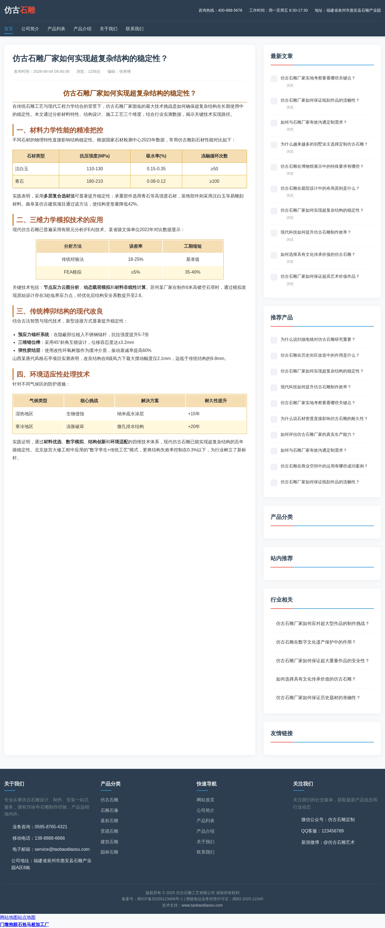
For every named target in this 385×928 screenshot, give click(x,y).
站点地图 (27, 917)
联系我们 (135, 28)
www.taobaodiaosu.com (202, 905)
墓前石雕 (109, 820)
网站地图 (9, 917)
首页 (8, 28)
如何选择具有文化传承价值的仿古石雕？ (316, 679)
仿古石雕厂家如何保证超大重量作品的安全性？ (322, 660)
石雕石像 (109, 810)
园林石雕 (109, 852)
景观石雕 (109, 831)
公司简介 (30, 28)
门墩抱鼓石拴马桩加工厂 (24, 924)
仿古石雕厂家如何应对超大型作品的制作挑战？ (322, 623)
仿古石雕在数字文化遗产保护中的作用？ (316, 642)
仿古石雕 (109, 799)
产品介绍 (82, 28)
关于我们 (109, 28)
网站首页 (205, 799)
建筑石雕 (109, 841)
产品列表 (56, 28)
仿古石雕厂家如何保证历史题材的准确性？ (318, 697)
